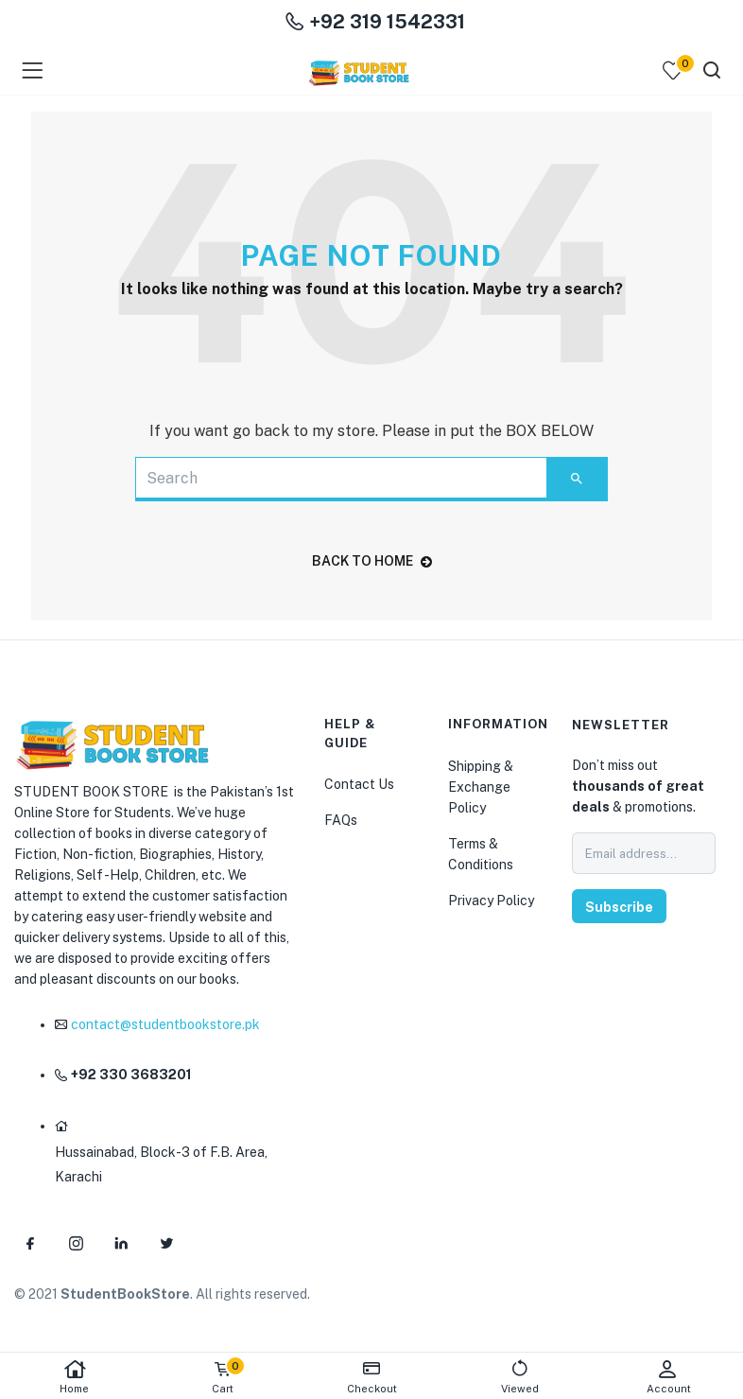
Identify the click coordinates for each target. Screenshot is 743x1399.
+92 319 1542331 (375, 21)
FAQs (340, 820)
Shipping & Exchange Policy (480, 787)
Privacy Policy (491, 900)
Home (74, 1376)
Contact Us (359, 784)
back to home (372, 560)
